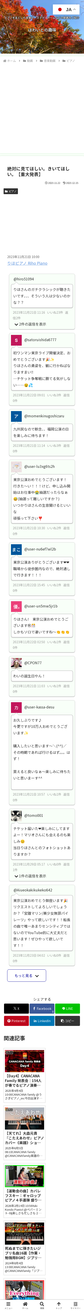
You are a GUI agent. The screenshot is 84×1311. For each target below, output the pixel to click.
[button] (67, 1021)
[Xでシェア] (16, 1009)
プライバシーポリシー (62, 1291)
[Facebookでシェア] (42, 1009)
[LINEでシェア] (67, 1009)
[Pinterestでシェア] (16, 1021)
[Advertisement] (42, 107)
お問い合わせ (22, 1291)
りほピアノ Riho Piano (27, 263)
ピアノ (11, 191)
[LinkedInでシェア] (42, 1021)
